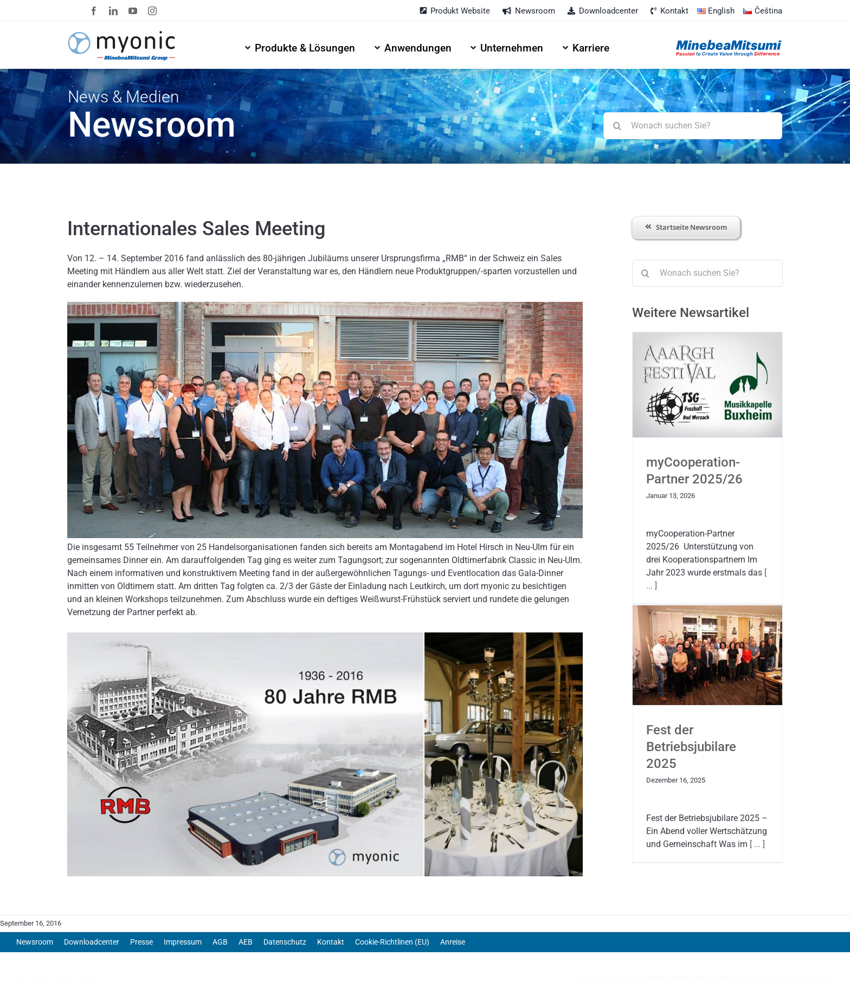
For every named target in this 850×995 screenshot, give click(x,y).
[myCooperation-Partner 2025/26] (707, 385)
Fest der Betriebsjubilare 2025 (691, 746)
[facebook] (93, 11)
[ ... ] (756, 844)
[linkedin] (113, 11)
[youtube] (132, 11)
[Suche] (616, 125)
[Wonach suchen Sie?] (692, 125)
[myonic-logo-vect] (121, 35)
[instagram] (152, 11)
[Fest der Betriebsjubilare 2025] (707, 655)
